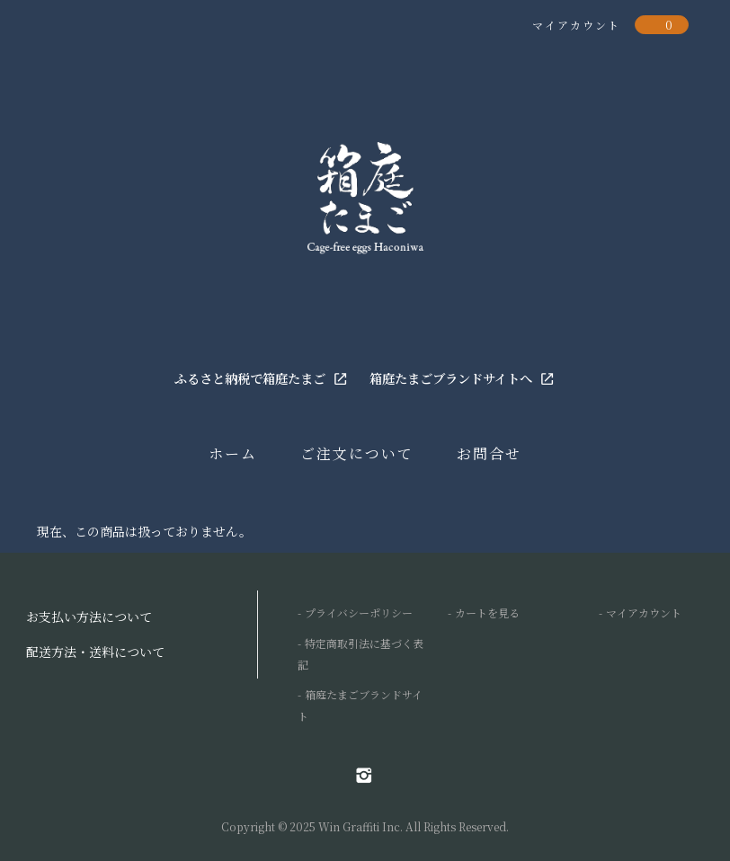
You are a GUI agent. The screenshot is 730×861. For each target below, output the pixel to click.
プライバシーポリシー (359, 612)
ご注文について (357, 453)
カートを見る (487, 612)
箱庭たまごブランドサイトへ (462, 377)
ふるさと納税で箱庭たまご (261, 377)
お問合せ (489, 453)
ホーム (233, 453)
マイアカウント (643, 612)
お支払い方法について (89, 617)
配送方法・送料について (95, 652)
